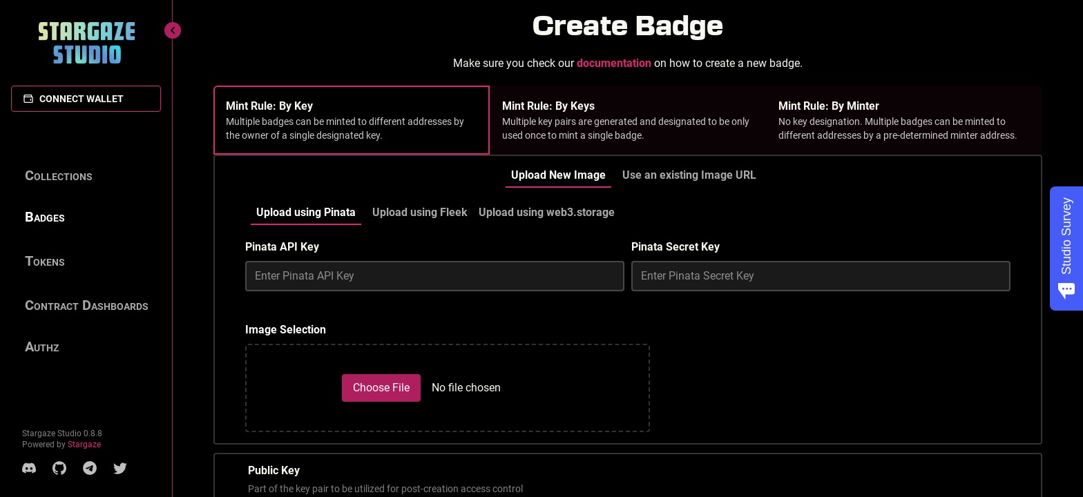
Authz (42, 346)
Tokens (45, 261)
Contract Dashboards (86, 305)
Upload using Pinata (306, 212)
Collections (59, 175)
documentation (614, 63)
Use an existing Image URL (689, 175)
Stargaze (84, 444)
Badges (45, 216)
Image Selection (285, 329)
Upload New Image (558, 175)
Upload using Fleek (420, 212)
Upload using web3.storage (547, 212)
